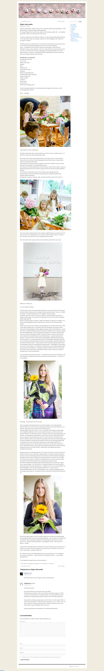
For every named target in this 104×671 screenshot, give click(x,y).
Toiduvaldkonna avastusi (25, 21)
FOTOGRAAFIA (74, 26)
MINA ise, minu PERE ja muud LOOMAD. (32, 563)
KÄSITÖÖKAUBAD (74, 33)
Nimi (21, 643)
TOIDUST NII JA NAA (75, 40)
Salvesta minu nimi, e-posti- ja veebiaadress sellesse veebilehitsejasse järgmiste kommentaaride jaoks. (41, 657)
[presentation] (31, 640)
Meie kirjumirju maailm (75, 34)
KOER (72, 32)
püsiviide (45, 563)
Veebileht (21, 652)
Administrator (22, 26)
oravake (26, 573)
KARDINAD (73, 29)
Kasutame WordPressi (75, 666)
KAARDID (73, 28)
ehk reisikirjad (73, 24)
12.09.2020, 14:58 (27, 574)
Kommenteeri (23, 621)
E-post (21, 648)
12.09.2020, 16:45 (27, 585)
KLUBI (72, 30)
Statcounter (2, 670)
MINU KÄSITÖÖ (74, 39)
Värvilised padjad (62, 21)
